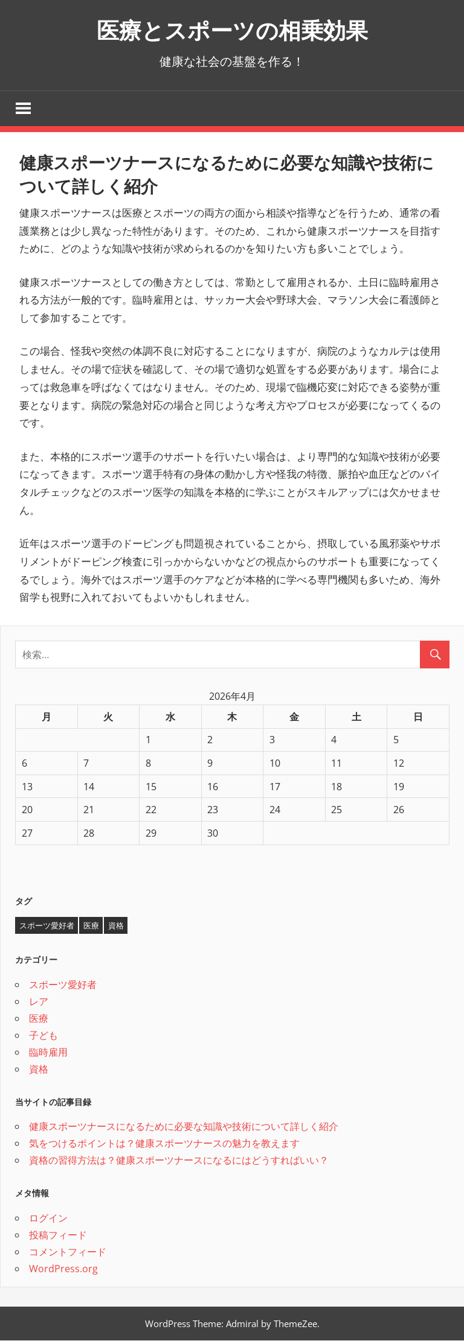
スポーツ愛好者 (63, 985)
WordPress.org (63, 1269)
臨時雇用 (48, 1052)
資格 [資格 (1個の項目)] (116, 926)
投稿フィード (58, 1235)
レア (38, 1002)
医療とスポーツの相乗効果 (232, 30)
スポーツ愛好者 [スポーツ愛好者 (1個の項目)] (46, 926)
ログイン (48, 1218)
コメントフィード (67, 1252)
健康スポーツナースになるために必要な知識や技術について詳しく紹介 (183, 1127)
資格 (38, 1069)
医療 (38, 1019)
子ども (43, 1035)
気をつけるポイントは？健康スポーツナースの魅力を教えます (164, 1144)
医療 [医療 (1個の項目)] (91, 926)
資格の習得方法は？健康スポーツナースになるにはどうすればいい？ (179, 1161)
